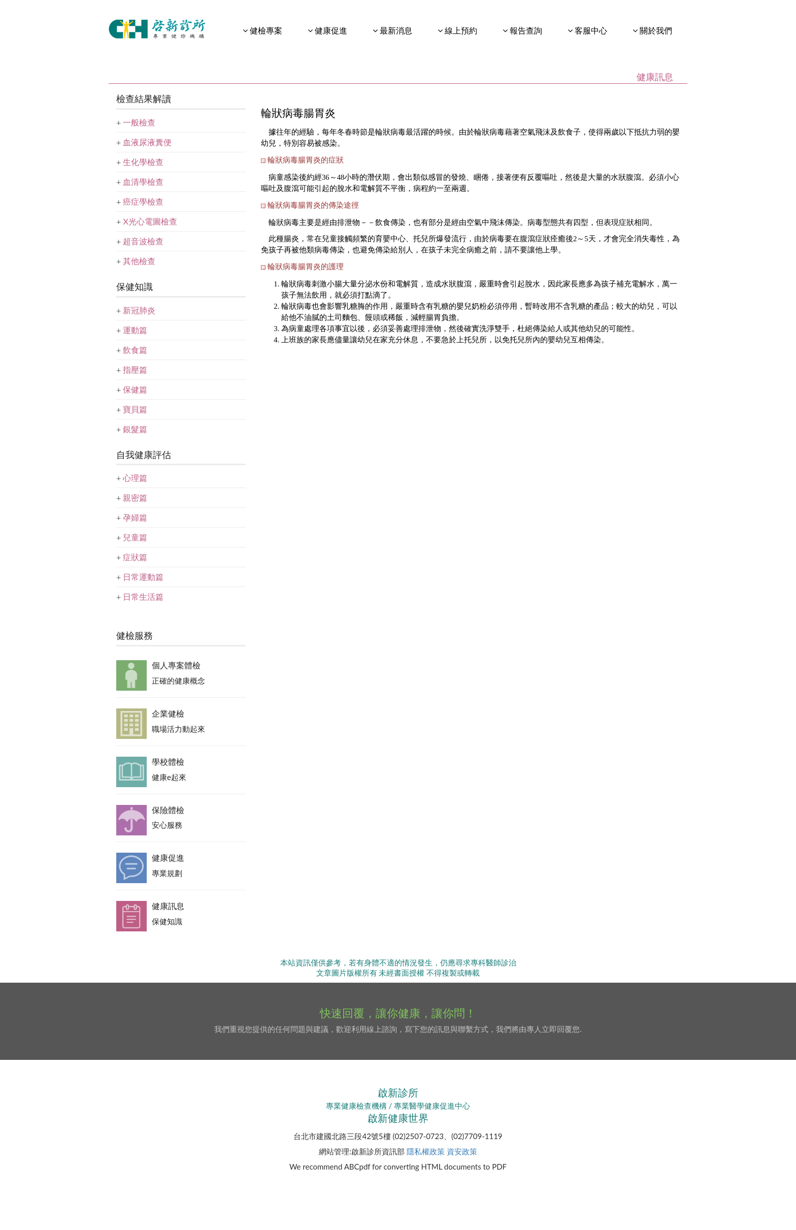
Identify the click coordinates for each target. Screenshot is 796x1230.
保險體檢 (168, 810)
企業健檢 (168, 713)
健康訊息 (168, 906)
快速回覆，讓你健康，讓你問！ (398, 1013)
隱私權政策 (426, 1151)
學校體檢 (168, 761)
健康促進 (168, 857)
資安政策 (462, 1151)
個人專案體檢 (176, 665)
